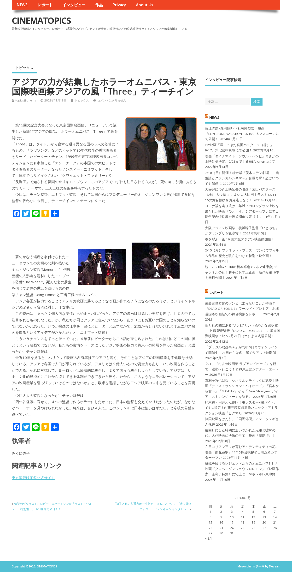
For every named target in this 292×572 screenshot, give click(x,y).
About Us (144, 4)
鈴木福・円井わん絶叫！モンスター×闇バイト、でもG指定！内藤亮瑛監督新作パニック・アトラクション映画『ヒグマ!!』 (241, 407)
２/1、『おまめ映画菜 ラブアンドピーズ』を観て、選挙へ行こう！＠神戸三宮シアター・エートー (242, 369)
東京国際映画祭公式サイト (33, 477)
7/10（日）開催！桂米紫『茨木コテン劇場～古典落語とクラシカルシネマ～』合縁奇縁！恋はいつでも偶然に (242, 178)
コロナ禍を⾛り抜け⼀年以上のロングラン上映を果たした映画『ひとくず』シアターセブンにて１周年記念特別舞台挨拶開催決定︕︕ (242, 211)
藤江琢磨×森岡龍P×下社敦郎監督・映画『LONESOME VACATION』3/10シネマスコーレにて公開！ (242, 133)
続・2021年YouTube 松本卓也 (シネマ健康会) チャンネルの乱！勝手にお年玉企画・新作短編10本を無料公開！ (242, 272)
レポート (45, 4)
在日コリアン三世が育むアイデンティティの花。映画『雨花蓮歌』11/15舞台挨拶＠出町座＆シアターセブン (242, 452)
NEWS (22, 4)
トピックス (24, 67)
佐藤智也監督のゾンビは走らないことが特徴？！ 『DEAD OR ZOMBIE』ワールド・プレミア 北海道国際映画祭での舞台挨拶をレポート (242, 308)
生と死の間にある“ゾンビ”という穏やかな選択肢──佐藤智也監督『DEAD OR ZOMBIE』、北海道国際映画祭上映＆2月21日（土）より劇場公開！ (242, 330)
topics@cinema (25, 100)
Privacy (119, 4)
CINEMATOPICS (41, 20)
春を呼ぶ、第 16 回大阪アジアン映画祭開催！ (239, 239)
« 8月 (208, 538)
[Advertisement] (189, 45)
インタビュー (73, 4)
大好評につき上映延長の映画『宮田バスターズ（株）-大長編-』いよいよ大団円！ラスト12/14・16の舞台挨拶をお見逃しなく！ (242, 194)
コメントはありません (111, 100)
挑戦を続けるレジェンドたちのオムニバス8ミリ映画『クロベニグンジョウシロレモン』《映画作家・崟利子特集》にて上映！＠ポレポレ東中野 (242, 468)
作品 (99, 4)
